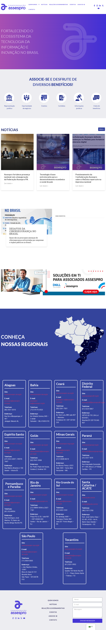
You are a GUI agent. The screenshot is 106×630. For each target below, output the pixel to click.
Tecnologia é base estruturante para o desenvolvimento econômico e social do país (52, 178)
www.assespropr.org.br (90, 445)
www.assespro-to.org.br (73, 549)
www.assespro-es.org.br (13, 444)
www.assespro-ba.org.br (39, 394)
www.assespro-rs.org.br (64, 495)
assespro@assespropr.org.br (92, 451)
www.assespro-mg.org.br (65, 444)
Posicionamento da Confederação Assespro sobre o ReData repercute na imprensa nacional (88, 178)
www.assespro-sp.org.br (30, 545)
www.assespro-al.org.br (13, 394)
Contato (53, 620)
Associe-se (53, 616)
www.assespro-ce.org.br (65, 393)
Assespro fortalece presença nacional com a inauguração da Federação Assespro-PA (17, 177)
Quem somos (53, 600)
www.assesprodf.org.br (90, 396)
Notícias (53, 604)
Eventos (53, 612)
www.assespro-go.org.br (39, 445)
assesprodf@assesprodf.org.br (93, 402)
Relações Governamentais (53, 608)
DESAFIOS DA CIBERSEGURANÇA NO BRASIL (22, 231)
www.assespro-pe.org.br (13, 496)
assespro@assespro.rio (39, 501)
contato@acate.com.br (90, 504)
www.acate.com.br (88, 498)
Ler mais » (8, 183)
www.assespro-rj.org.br (38, 495)
